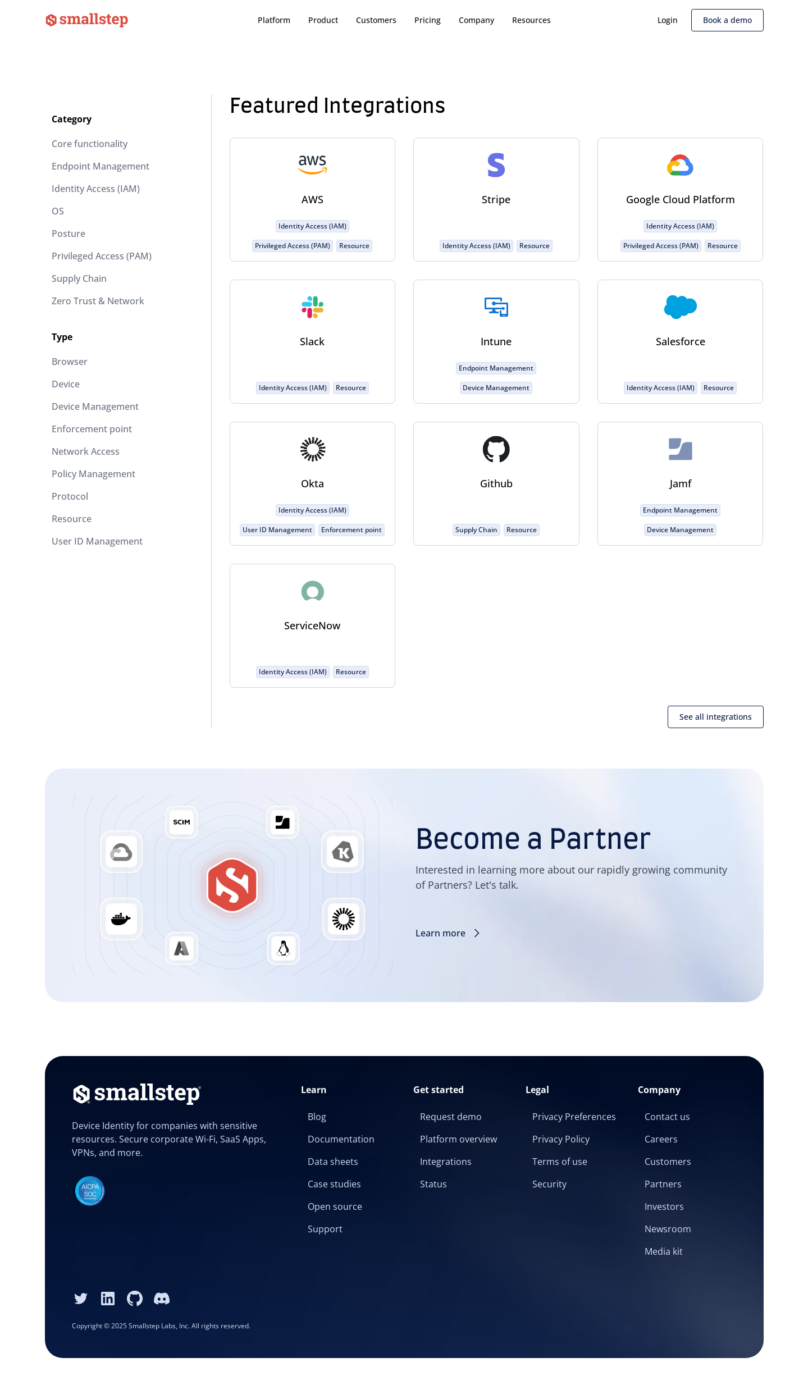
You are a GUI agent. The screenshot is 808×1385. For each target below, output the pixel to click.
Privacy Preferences (574, 1116)
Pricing (427, 20)
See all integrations (715, 716)
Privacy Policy (561, 1139)
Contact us (667, 1116)
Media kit (664, 1251)
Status (433, 1184)
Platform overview (458, 1139)
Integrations (446, 1161)
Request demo (451, 1116)
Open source (335, 1206)
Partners (663, 1184)
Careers (661, 1139)
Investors (664, 1206)
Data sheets (333, 1161)
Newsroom (668, 1229)
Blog (317, 1116)
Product (323, 20)
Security (549, 1184)
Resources (531, 20)
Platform (274, 20)
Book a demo (727, 20)
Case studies (334, 1184)
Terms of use (559, 1161)
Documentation (341, 1139)
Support (325, 1229)
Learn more (449, 933)
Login (668, 20)
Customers (376, 20)
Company (476, 20)
